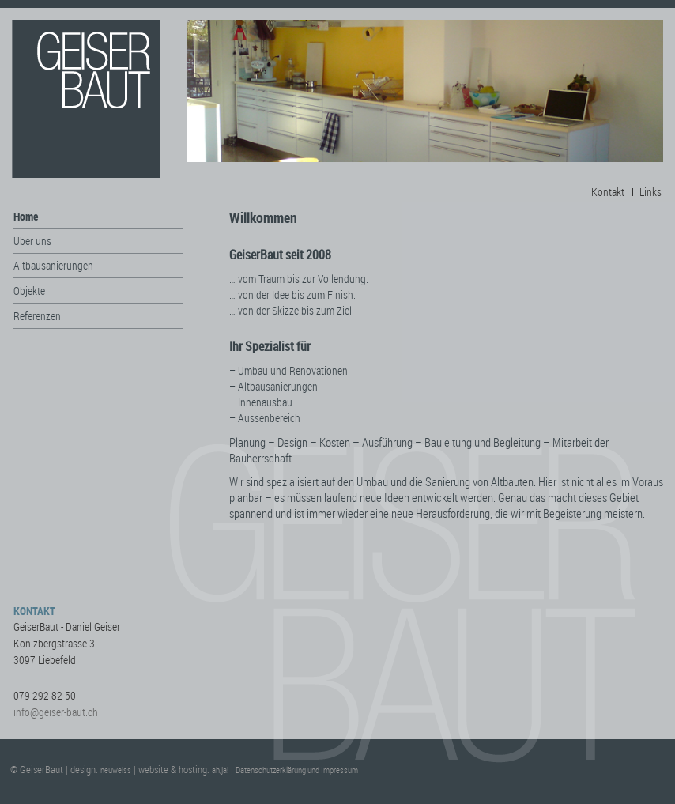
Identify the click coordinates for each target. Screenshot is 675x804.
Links (650, 191)
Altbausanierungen (53, 265)
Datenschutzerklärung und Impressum (297, 770)
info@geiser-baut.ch (55, 711)
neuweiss (115, 770)
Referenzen (37, 315)
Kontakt (607, 191)
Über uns (32, 240)
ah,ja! (220, 770)
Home (25, 216)
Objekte (29, 290)
